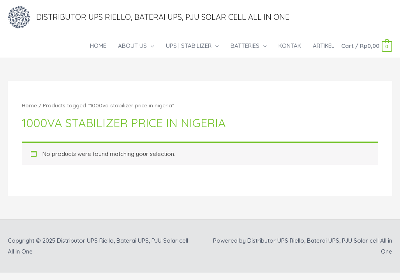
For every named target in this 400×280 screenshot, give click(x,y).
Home (29, 105)
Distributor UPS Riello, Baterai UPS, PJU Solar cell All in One (162, 17)
